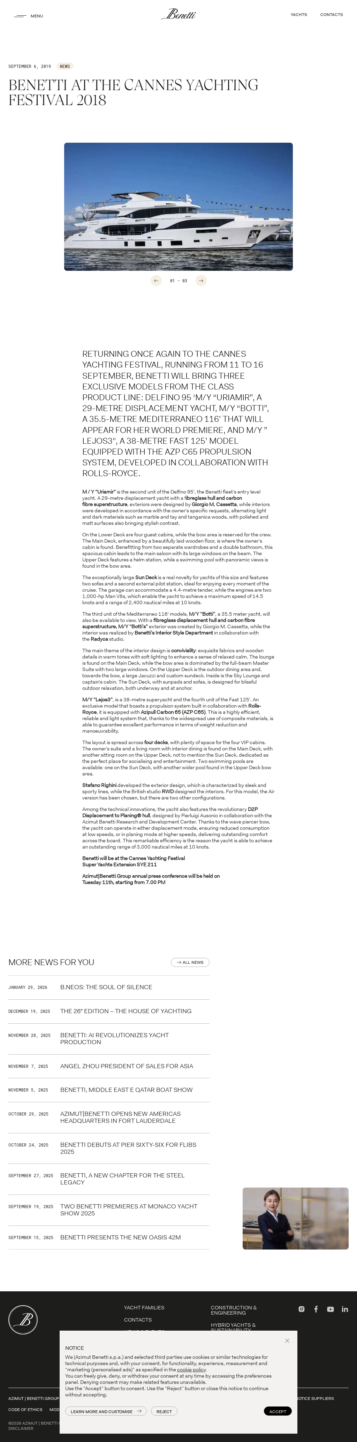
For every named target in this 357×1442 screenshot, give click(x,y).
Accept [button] (277, 1412)
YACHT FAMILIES (144, 1307)
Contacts (138, 1319)
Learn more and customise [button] (101, 1412)
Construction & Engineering (234, 1310)
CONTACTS (331, 14)
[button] (288, 1341)
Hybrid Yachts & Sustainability (233, 1328)
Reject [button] (164, 1412)
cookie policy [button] (191, 1369)
